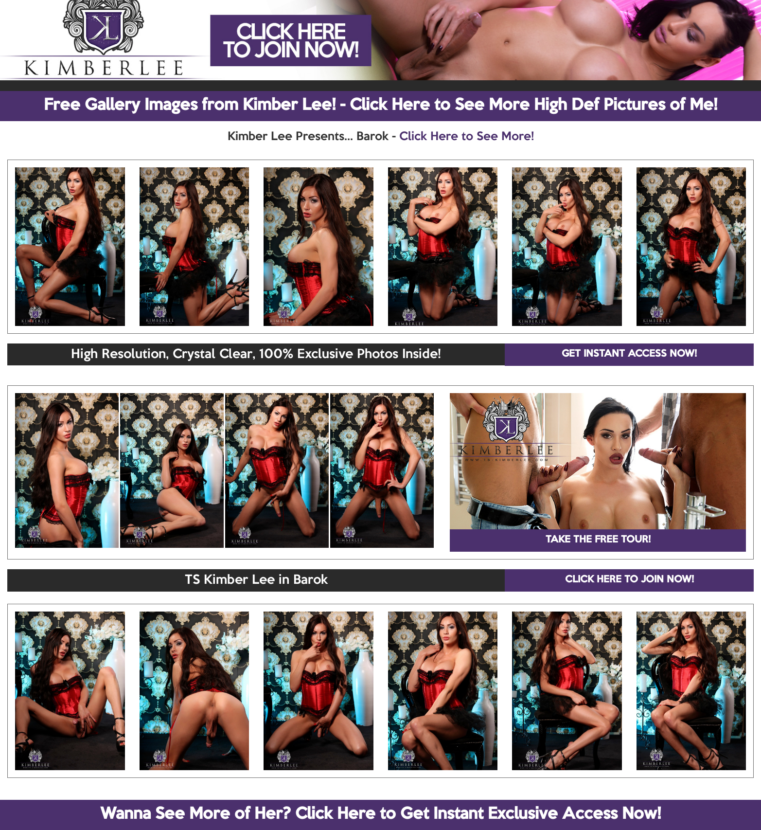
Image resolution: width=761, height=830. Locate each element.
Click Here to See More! (466, 136)
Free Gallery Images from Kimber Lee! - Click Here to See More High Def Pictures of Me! (380, 105)
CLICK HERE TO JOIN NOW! (629, 580)
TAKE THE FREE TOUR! (598, 540)
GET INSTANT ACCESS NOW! (629, 354)
